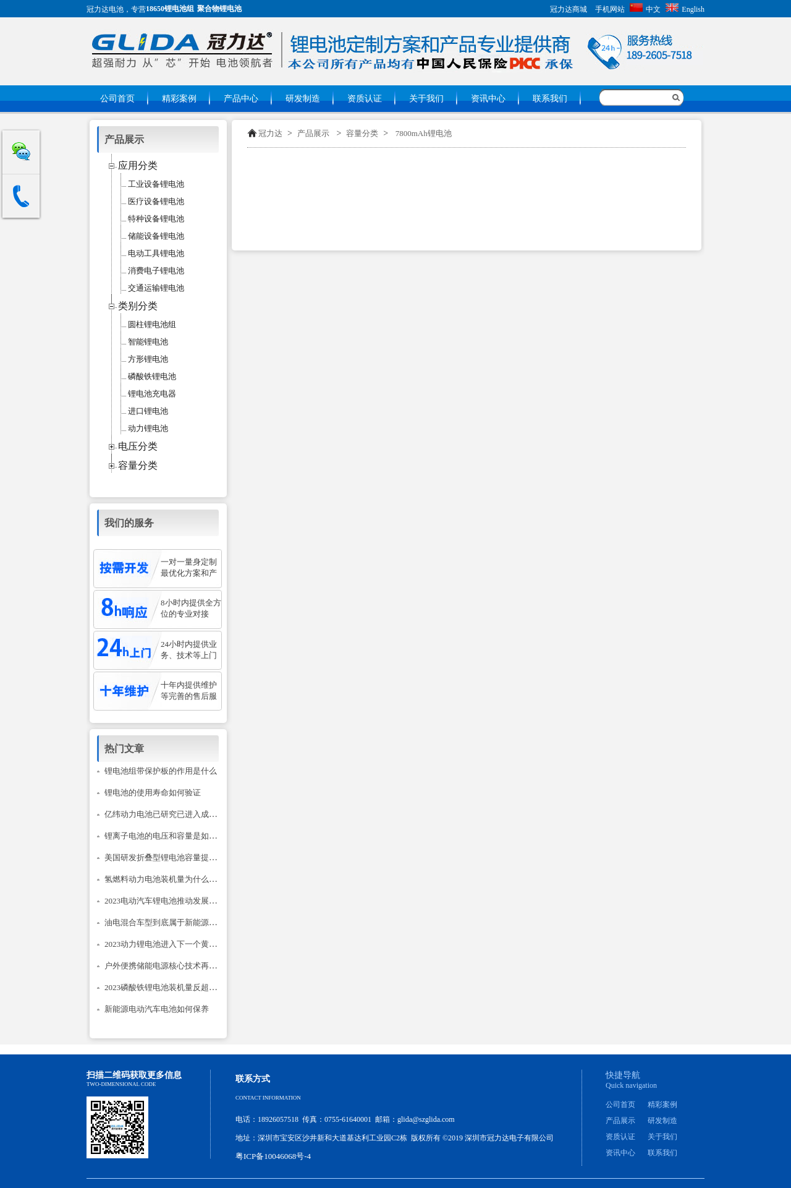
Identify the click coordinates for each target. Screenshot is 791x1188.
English (685, 9)
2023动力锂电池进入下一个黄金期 (164, 944)
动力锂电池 (148, 428)
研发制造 (303, 98)
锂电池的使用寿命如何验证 (152, 792)
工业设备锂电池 (156, 184)
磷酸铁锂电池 (152, 376)
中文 (645, 9)
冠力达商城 (568, 9)
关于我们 (426, 98)
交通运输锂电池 (156, 288)
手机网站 (610, 9)
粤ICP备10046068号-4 (273, 1156)
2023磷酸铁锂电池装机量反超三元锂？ (172, 987)
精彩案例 (179, 98)
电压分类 (138, 446)
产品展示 (313, 133)
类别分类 (138, 306)
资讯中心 (488, 98)
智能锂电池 (148, 341)
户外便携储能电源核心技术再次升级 (168, 965)
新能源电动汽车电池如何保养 (156, 1009)
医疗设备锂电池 (156, 201)
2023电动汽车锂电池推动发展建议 (164, 900)
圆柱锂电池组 (152, 324)
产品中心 (241, 98)
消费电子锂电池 (156, 270)
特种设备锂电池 (156, 218)
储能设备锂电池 (156, 236)
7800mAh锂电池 (424, 133)
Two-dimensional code (121, 1084)
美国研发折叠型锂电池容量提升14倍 (168, 857)
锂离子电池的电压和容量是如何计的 (168, 835)
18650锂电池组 (170, 8)
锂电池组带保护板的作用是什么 (160, 771)
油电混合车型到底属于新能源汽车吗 (168, 922)
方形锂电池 (148, 359)
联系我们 (550, 98)
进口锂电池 (148, 411)
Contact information (268, 1098)
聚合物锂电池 (219, 8)
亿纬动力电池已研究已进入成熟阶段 (168, 814)
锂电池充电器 (152, 393)
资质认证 (364, 98)
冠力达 (270, 133)
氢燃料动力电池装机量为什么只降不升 (172, 879)
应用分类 (138, 165)
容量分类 (362, 133)
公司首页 (117, 98)
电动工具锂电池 (156, 253)
